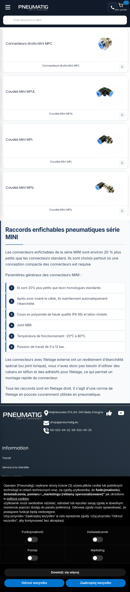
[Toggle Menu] (5, 5)
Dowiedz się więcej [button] (65, 572)
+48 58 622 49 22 (112, 7)
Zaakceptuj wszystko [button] (95, 583)
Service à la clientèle (15, 467)
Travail (6, 458)
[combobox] (65, 20)
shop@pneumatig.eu (64, 422)
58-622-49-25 (82, 430)
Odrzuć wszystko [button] (34, 583)
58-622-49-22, (60, 430)
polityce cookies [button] (18, 498)
